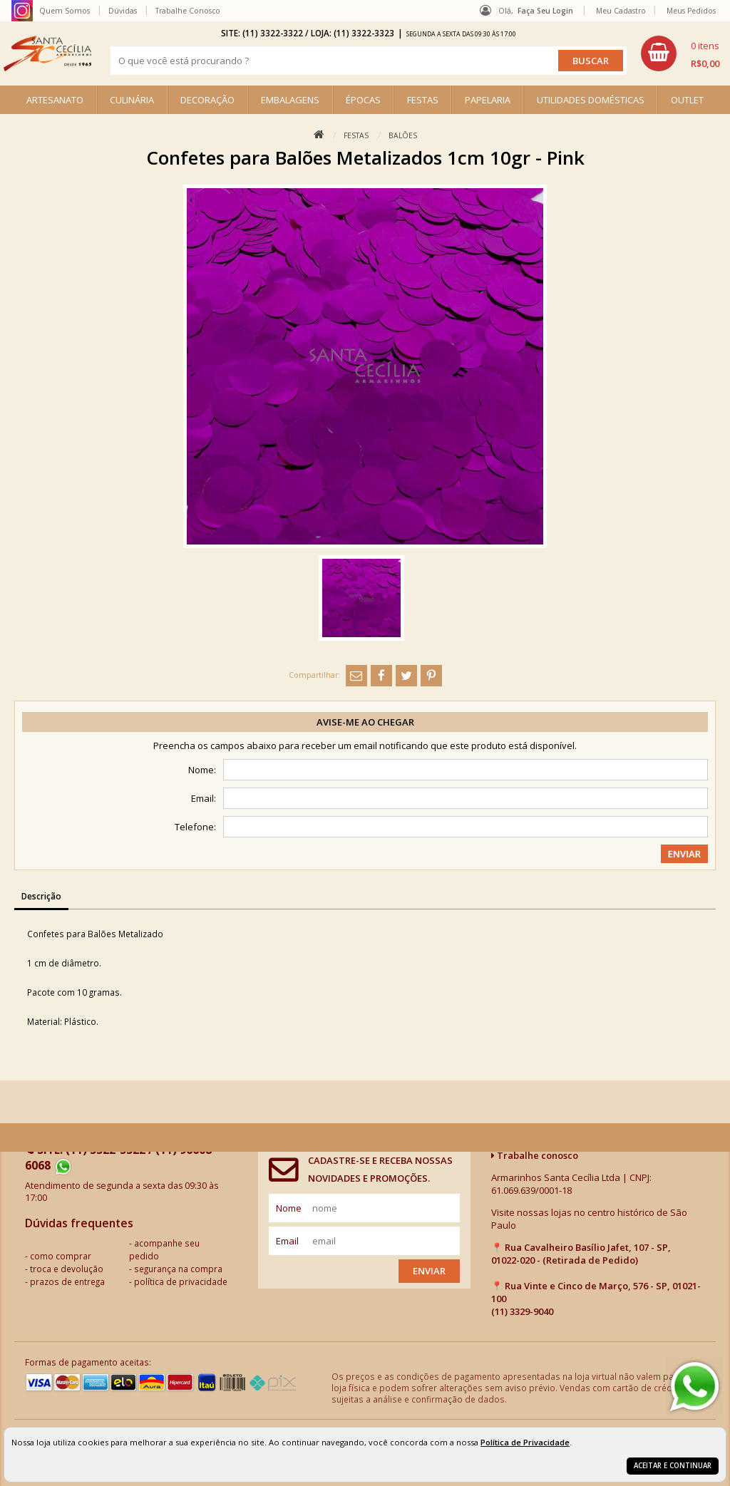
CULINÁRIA (132, 99)
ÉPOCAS (363, 99)
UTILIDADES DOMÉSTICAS (590, 99)
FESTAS (422, 99)
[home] (47, 53)
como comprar (60, 1255)
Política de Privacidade (525, 1442)
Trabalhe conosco (534, 1155)
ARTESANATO (54, 99)
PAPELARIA (487, 99)
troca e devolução (66, 1268)
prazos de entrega (67, 1281)
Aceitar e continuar (672, 1465)
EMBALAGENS (290, 99)
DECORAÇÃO (207, 99)
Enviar (429, 1270)
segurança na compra (178, 1268)
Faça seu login (545, 11)
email (287, 1240)
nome (289, 1208)
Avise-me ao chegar (365, 722)
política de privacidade (180, 1281)
